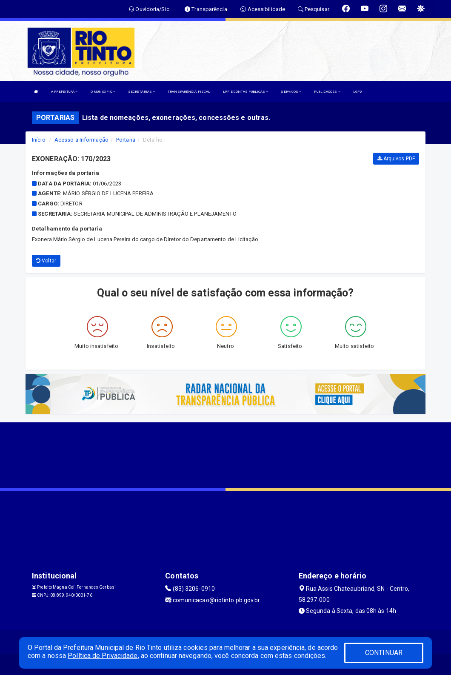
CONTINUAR (383, 653)
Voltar (46, 261)
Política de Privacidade (102, 656)
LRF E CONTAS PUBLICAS (245, 92)
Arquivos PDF (396, 159)
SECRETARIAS (141, 92)
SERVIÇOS (291, 92)
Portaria (125, 140)
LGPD (357, 92)
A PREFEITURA (64, 92)
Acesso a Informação (81, 140)
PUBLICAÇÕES (327, 92)
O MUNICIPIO (103, 92)
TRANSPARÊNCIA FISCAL (189, 92)
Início (39, 140)
